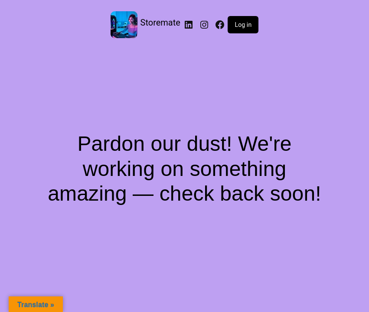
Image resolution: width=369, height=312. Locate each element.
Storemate (160, 22)
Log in (243, 24)
